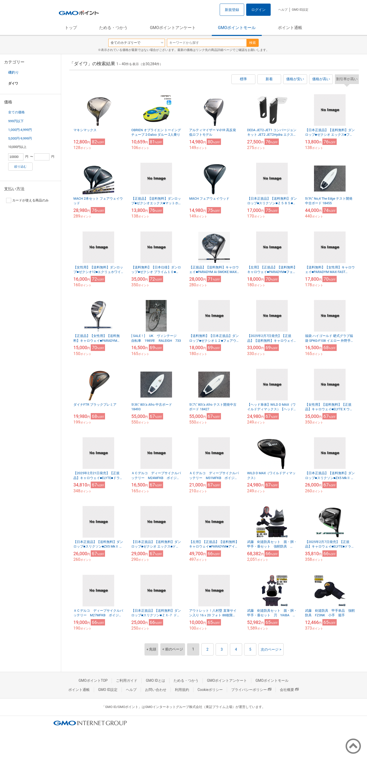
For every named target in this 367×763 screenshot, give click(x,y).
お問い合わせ (155, 690)
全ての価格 (16, 112)
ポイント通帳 (290, 27)
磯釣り (13, 72)
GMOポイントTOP (93, 680)
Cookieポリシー (210, 690)
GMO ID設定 (300, 9)
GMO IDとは (155, 680)
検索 (252, 43)
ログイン (258, 10)
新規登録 (232, 10)
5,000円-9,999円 (20, 138)
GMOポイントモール (237, 27)
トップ (71, 27)
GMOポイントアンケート (173, 27)
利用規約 (182, 690)
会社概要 (289, 690)
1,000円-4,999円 (20, 130)
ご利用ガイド (126, 680)
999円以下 (16, 121)
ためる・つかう (113, 27)
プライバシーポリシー (251, 690)
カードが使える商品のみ (27, 200)
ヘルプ (282, 9)
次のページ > (271, 649)
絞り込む (20, 166)
